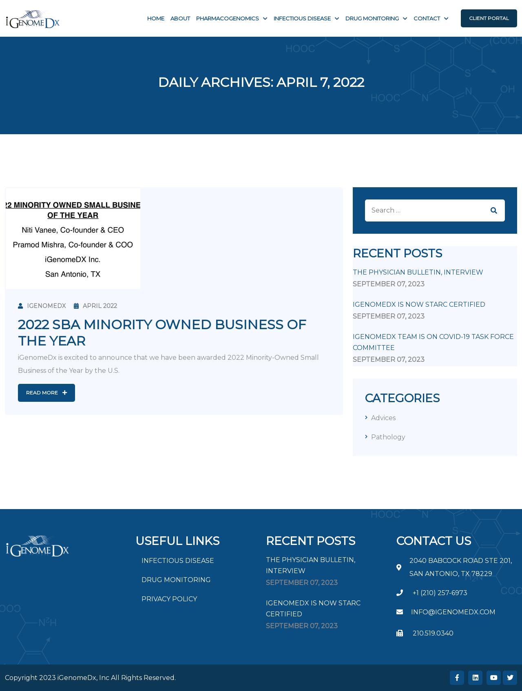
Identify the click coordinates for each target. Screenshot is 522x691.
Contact (427, 18)
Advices (383, 418)
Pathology (388, 437)
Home (155, 18)
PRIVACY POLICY (169, 599)
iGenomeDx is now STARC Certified (419, 304)
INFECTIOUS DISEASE (302, 18)
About (180, 18)
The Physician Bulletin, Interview (418, 272)
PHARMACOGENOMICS (227, 18)
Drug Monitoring (372, 18)
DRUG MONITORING (176, 580)
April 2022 (95, 306)
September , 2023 (389, 284)
